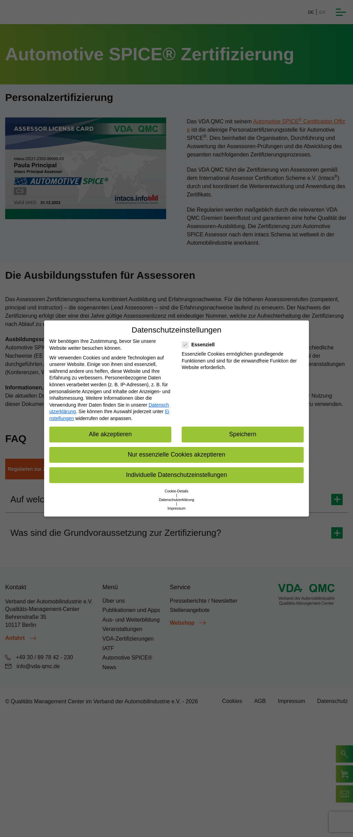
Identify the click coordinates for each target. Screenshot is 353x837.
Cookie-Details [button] (176, 491)
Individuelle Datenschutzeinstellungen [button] (176, 474)
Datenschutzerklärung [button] (176, 500)
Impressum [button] (176, 508)
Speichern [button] (242, 434)
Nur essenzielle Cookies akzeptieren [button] (176, 454)
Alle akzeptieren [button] (110, 434)
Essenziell (200, 344)
